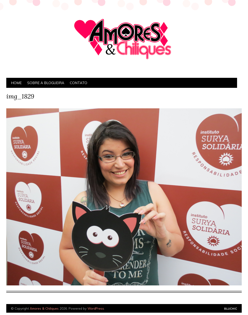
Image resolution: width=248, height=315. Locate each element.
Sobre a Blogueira (45, 83)
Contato (78, 83)
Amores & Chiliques (44, 308)
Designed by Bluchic (230, 309)
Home (16, 83)
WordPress (95, 308)
